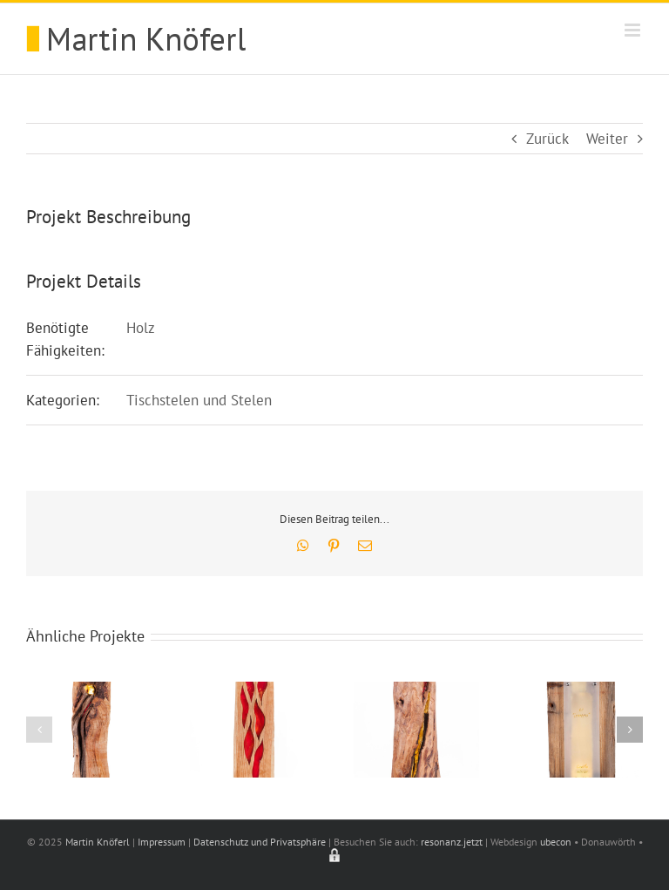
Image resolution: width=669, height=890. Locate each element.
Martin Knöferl (97, 841)
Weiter (607, 138)
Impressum (162, 841)
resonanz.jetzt (452, 841)
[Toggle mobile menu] (634, 30)
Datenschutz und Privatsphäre (259, 841)
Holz (140, 327)
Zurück (547, 138)
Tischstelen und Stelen (199, 400)
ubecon (555, 841)
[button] (39, 730)
